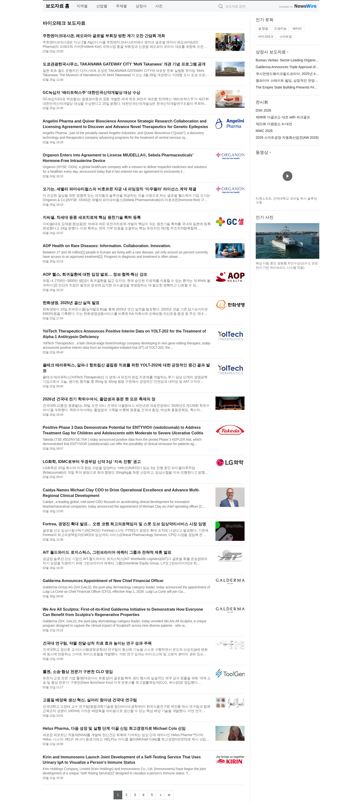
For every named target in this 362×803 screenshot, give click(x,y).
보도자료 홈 (57, 5)
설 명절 (263, 28)
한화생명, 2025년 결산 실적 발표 (71, 303)
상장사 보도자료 (271, 52)
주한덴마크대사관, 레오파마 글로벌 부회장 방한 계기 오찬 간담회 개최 (104, 36)
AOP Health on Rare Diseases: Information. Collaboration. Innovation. (107, 246)
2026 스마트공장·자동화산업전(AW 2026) (287, 137)
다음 (315, 241)
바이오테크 (265, 36)
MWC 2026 (264, 131)
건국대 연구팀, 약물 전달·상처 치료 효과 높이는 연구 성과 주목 (97, 643)
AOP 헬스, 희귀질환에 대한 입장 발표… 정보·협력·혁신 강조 (95, 274)
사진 (159, 6)
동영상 (262, 152)
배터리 (297, 28)
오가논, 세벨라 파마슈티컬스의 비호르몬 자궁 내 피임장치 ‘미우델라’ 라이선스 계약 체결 (119, 189)
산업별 (101, 6)
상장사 (141, 6)
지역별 (82, 6)
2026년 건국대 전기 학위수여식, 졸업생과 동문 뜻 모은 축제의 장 (99, 399)
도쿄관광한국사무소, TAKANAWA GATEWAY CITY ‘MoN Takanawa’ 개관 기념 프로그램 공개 (124, 64)
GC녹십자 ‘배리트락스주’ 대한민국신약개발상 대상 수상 (91, 92)
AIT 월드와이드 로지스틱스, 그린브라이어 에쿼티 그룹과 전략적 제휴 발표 (107, 552)
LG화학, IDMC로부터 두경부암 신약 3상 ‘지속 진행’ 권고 (92, 462)
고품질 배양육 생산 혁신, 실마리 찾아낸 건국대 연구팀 (90, 700)
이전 (259, 241)
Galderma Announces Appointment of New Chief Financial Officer (103, 581)
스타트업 (286, 36)
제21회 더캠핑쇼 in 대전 (274, 124)
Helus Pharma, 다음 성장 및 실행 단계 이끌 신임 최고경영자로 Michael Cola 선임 (114, 728)
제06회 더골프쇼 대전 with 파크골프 (283, 117)
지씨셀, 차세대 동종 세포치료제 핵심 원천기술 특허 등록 (92, 217)
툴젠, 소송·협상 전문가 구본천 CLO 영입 (78, 672)
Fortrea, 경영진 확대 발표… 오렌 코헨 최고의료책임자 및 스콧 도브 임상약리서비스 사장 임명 (124, 524)
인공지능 (280, 28)
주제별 (121, 6)
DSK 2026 (263, 110)
